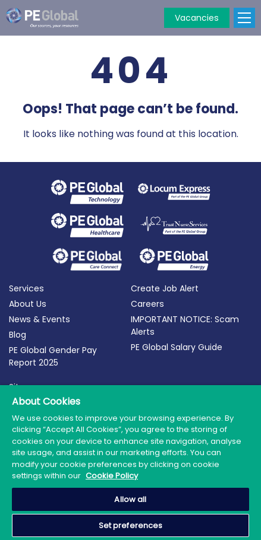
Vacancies (197, 18)
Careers (147, 304)
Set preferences (131, 525)
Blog (17, 335)
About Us (27, 304)
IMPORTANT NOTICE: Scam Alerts (185, 325)
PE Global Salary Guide (176, 347)
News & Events (39, 319)
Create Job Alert (165, 288)
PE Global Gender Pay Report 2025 (53, 356)
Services (26, 288)
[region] (130, 462)
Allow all (130, 499)
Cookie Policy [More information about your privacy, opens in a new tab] (112, 475)
